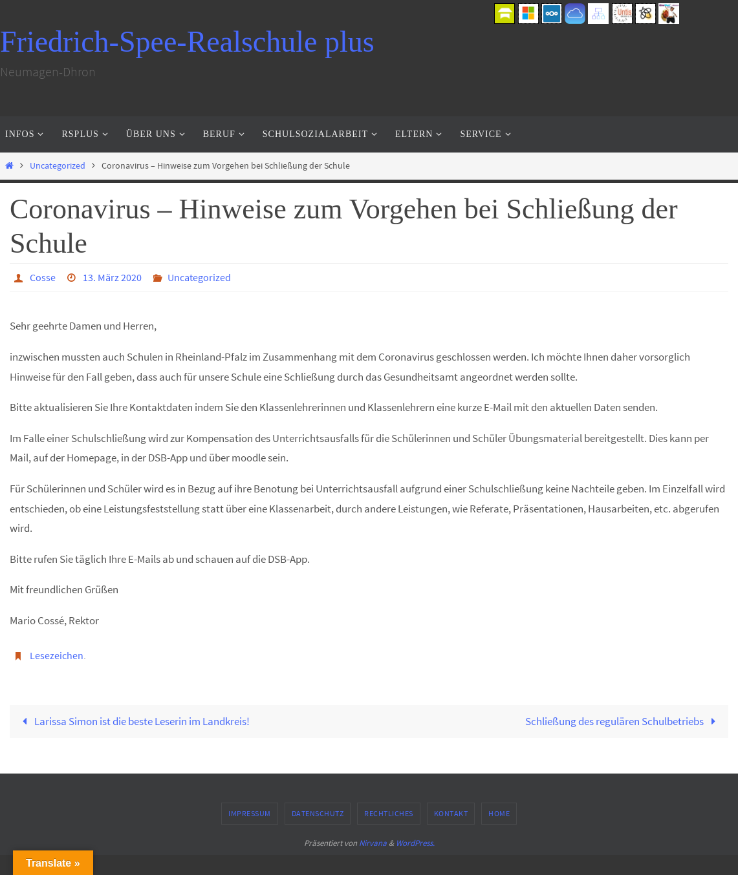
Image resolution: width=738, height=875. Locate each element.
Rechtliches (388, 813)
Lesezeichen (56, 655)
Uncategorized (57, 165)
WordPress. (415, 843)
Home (499, 813)
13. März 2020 (112, 277)
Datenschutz (318, 813)
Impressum (249, 813)
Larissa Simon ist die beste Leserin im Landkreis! (133, 721)
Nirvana (373, 843)
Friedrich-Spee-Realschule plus (187, 41)
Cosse (43, 277)
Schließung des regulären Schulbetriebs (623, 721)
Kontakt (451, 813)
